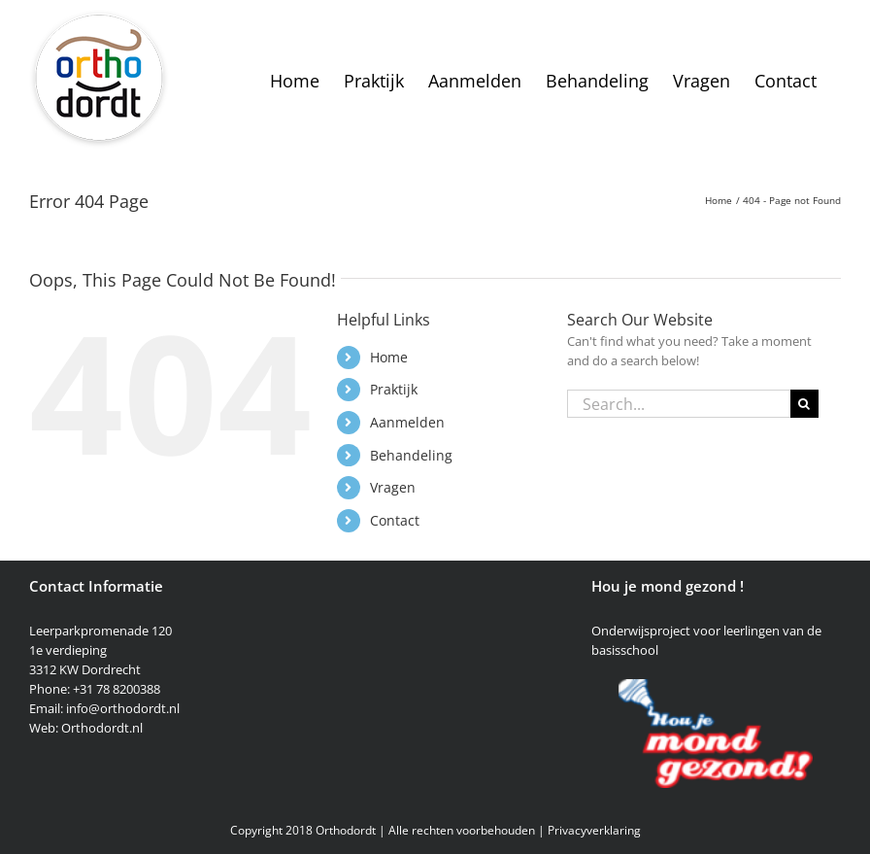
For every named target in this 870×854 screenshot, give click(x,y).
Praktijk (394, 389)
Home (389, 357)
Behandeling (411, 455)
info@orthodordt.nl (123, 708)
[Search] (804, 404)
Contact (394, 520)
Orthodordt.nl (102, 727)
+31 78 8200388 (116, 689)
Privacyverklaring (594, 830)
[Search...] (678, 404)
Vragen (393, 487)
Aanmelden (407, 422)
